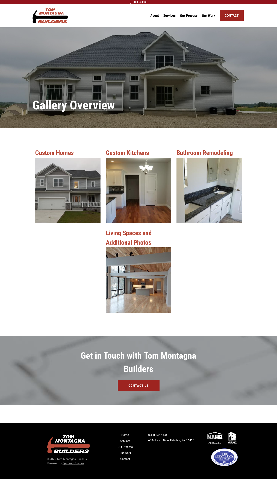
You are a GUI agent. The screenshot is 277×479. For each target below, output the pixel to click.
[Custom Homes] (68, 190)
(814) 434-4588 (138, 2)
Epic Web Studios (73, 463)
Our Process (189, 15)
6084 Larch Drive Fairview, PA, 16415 (171, 440)
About (154, 15)
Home (125, 435)
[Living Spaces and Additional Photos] (138, 280)
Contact (232, 15)
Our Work (208, 15)
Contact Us (138, 385)
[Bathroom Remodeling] (209, 190)
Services (169, 15)
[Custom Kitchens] (138, 190)
